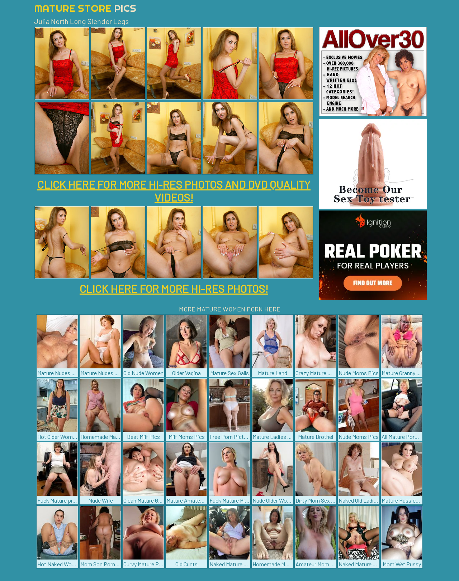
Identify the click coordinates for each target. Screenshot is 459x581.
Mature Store (85, 8)
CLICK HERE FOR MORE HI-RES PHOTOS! (174, 288)
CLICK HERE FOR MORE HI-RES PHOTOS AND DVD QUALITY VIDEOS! (174, 191)
